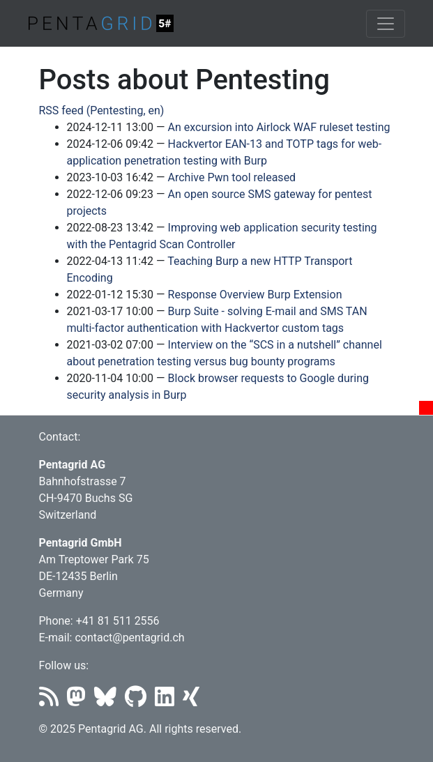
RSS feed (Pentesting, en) (102, 110)
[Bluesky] (109, 701)
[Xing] (194, 701)
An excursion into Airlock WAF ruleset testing (279, 127)
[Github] (140, 701)
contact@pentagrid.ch (129, 637)
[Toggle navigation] (385, 24)
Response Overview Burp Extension (255, 294)
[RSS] (53, 701)
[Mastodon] (80, 701)
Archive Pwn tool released (232, 177)
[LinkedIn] (169, 701)
